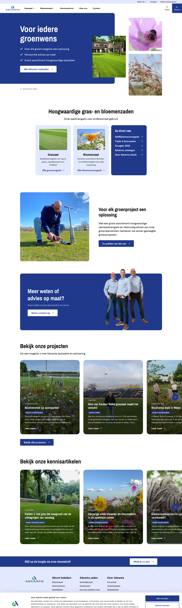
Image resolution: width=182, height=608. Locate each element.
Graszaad (28, 8)
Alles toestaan (162, 584)
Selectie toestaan (162, 591)
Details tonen (127, 603)
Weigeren (162, 598)
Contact (96, 8)
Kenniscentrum (67, 8)
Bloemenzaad (46, 8)
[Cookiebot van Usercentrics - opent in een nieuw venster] (15, 603)
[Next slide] (175, 397)
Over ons (83, 8)
